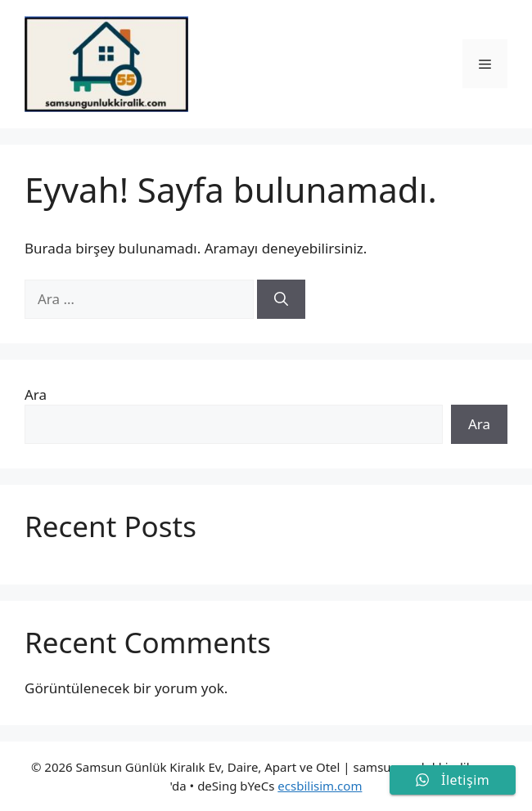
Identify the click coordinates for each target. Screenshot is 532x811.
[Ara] (281, 299)
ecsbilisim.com (319, 785)
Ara (36, 394)
